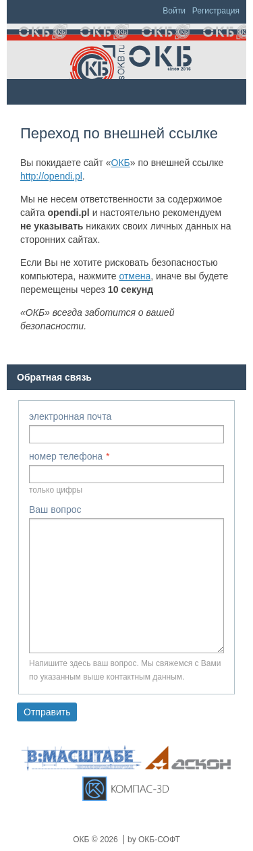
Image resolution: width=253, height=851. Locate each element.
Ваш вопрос (55, 509)
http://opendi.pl (51, 176)
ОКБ (120, 162)
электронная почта (70, 416)
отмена (134, 276)
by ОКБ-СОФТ (154, 839)
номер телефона (66, 456)
